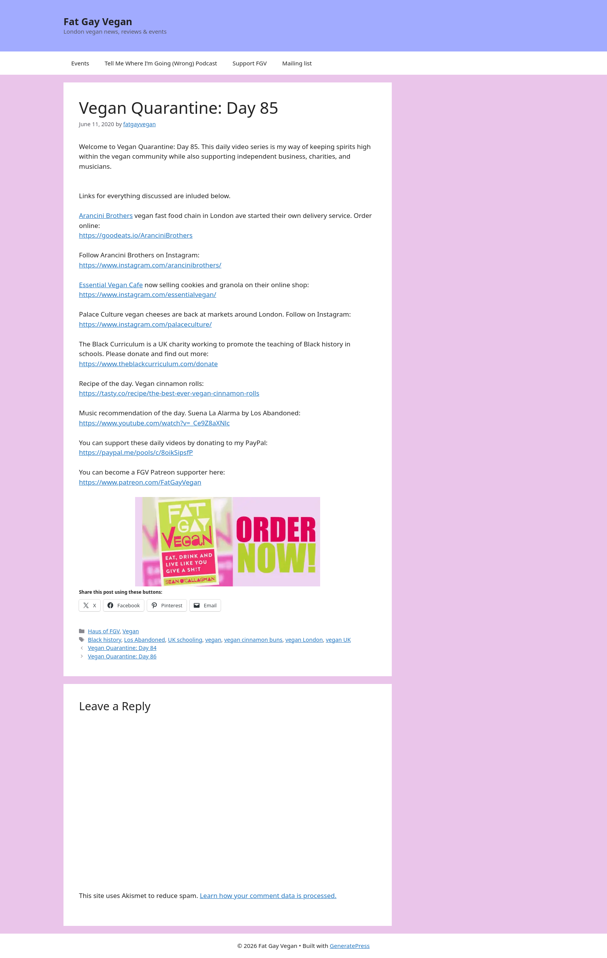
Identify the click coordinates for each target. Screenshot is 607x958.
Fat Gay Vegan (97, 21)
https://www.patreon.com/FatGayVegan (140, 482)
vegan (213, 639)
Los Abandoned (144, 639)
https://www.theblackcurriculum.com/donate (148, 363)
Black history (104, 639)
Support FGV (250, 63)
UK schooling (185, 639)
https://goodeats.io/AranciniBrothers (135, 235)
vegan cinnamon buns (253, 639)
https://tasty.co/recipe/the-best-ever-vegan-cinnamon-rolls (169, 393)
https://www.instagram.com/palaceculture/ (145, 324)
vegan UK (338, 639)
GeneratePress (350, 945)
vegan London (304, 639)
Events (80, 63)
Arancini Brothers (106, 215)
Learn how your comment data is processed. (268, 895)
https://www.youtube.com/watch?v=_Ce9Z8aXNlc (154, 422)
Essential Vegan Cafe (111, 284)
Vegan (131, 631)
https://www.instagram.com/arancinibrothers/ (150, 264)
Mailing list (297, 63)
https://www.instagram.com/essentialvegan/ (147, 294)
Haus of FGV (104, 631)
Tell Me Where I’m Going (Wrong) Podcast (161, 63)
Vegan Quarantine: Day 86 (122, 656)
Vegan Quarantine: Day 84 (122, 647)
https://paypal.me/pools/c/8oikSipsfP (136, 452)
